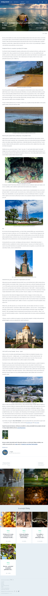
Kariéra (2, 583)
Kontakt (2, 584)
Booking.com (5, 447)
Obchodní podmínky (5, 585)
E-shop (27, 1)
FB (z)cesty (37, 422)
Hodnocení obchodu (5, 589)
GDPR (2, 586)
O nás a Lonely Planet (5, 588)
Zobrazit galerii (39, 27)
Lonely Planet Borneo (21, 427)
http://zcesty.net (29, 422)
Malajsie (4, 27)
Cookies (2, 581)
